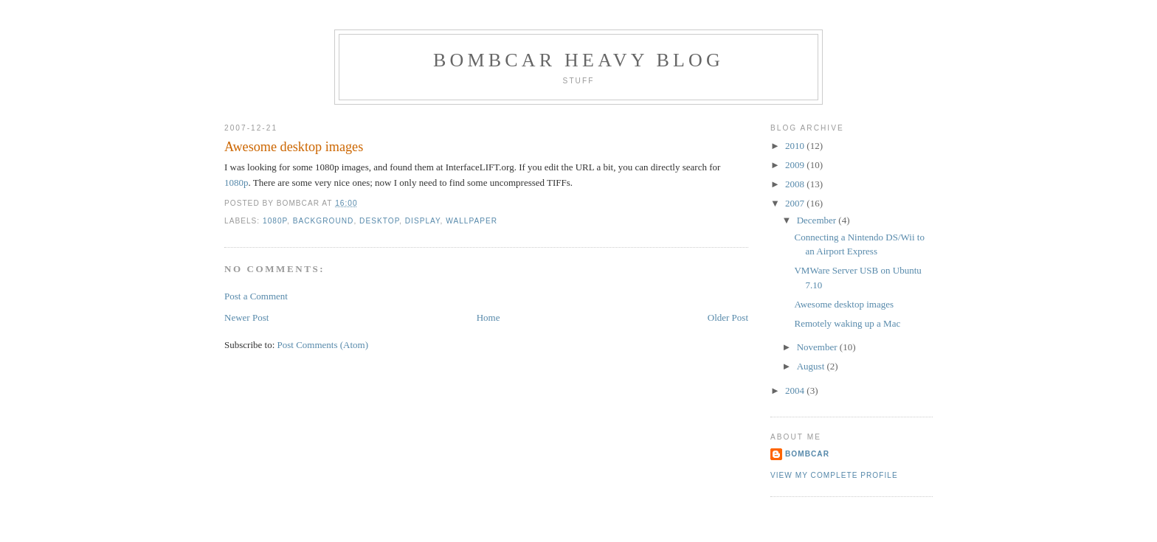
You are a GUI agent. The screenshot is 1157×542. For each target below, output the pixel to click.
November (818, 346)
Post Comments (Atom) (323, 344)
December (818, 220)
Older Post (728, 317)
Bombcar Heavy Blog (578, 60)
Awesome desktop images (293, 146)
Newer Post (246, 317)
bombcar (807, 454)
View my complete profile (834, 475)
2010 (796, 145)
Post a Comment (256, 296)
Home (488, 317)
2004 (796, 390)
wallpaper (471, 221)
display (423, 221)
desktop (379, 221)
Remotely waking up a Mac (847, 323)
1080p (236, 182)
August (812, 366)
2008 (796, 184)
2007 (796, 203)
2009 (796, 164)
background (323, 221)
